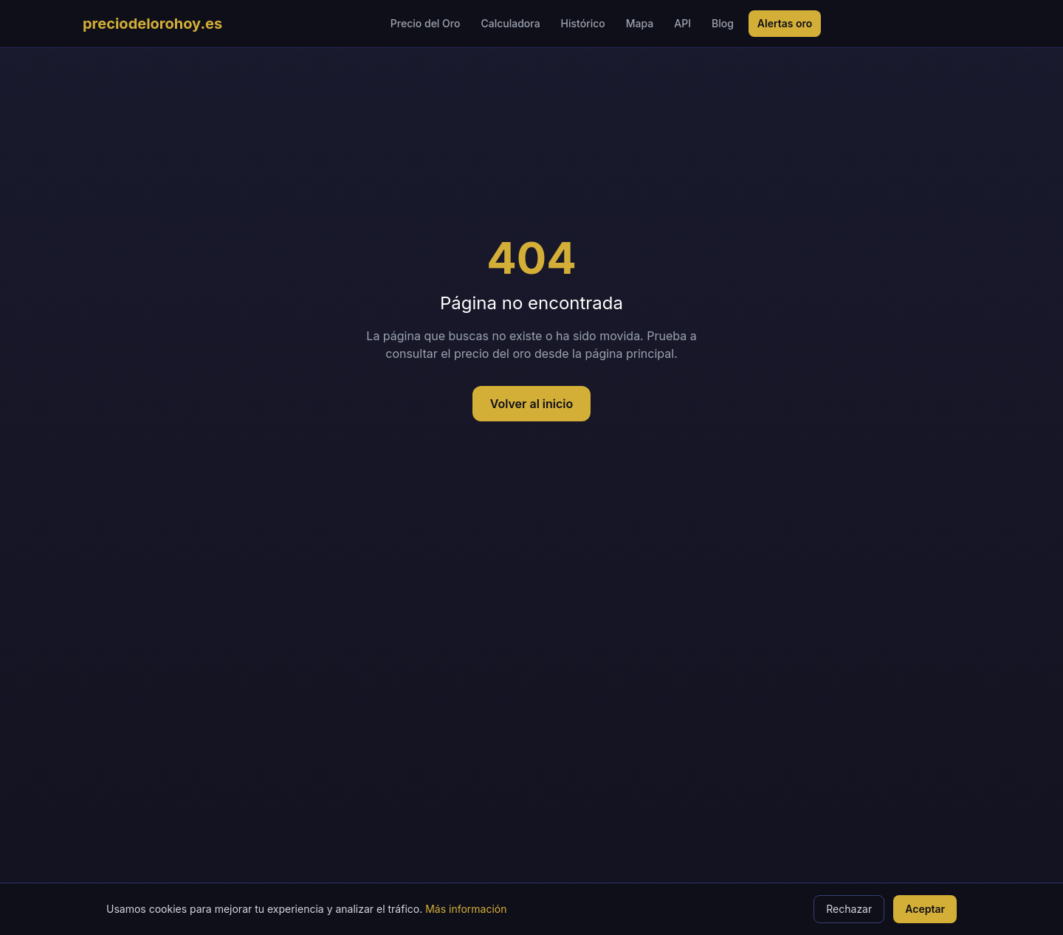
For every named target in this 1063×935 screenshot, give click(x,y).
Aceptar (925, 909)
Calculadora (510, 23)
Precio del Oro (426, 23)
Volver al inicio (532, 403)
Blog (723, 23)
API (682, 23)
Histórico (583, 23)
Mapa (639, 23)
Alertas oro (785, 23)
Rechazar (849, 909)
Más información (465, 909)
